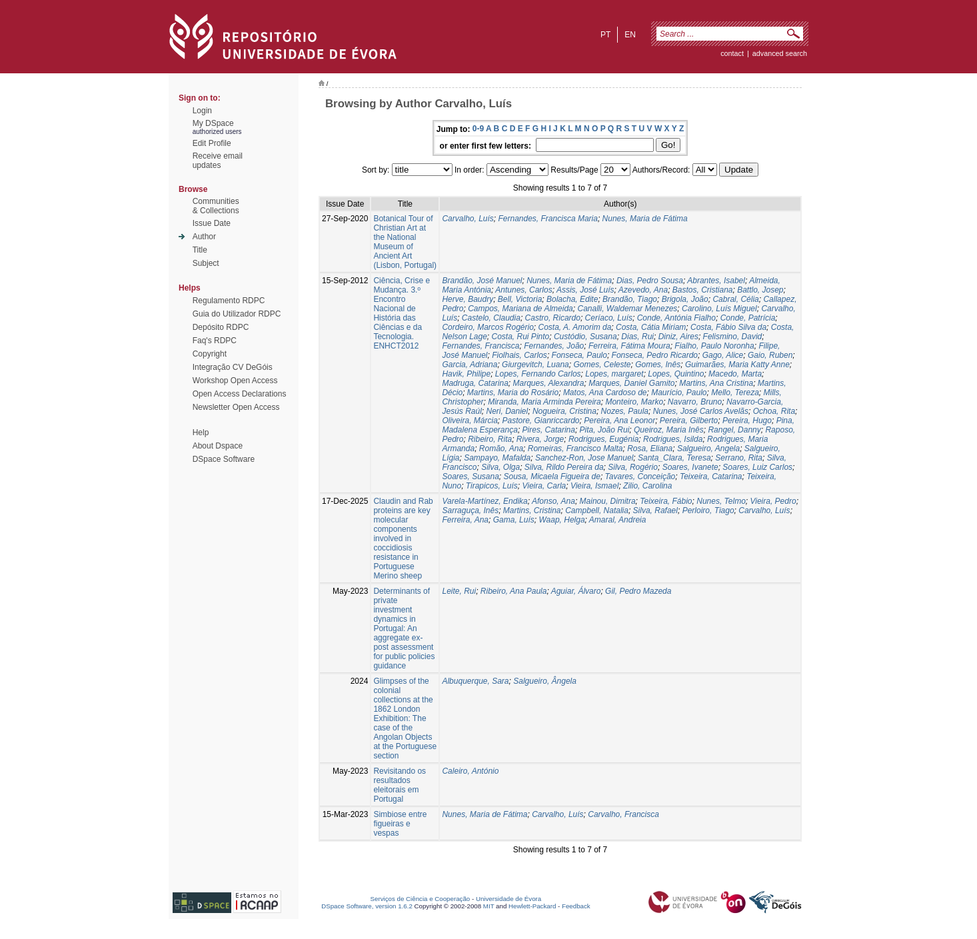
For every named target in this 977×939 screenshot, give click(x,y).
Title (200, 250)
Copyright (210, 354)
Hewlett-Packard (532, 906)
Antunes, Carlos (523, 290)
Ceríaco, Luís (608, 318)
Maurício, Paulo (678, 392)
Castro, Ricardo (552, 318)
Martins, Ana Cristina (716, 383)
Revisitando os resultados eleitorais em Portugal (399, 785)
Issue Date (212, 223)
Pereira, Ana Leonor (619, 420)
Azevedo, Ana (643, 290)
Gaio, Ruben (770, 355)
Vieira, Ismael (594, 485)
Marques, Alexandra (548, 383)
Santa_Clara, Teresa (674, 458)
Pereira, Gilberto (689, 420)
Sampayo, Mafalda (497, 458)
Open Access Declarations (240, 394)
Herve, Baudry (467, 299)
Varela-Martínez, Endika (484, 501)
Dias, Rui (637, 336)
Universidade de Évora (508, 898)
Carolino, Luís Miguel (719, 308)
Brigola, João (685, 299)
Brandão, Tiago (629, 299)
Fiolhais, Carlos (519, 355)
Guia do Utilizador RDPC (237, 314)
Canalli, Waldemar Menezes (627, 308)
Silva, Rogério (633, 467)
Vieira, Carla (544, 485)
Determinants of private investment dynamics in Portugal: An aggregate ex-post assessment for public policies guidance (404, 628)
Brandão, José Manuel (482, 280)
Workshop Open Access (235, 380)
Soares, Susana (470, 476)
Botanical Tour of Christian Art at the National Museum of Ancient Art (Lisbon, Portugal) (405, 242)
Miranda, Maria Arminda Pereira (544, 402)
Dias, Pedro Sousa (649, 280)
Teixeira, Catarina (711, 476)
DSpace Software (224, 459)
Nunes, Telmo (721, 501)
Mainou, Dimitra (608, 501)
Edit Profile (212, 143)
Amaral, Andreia (617, 519)
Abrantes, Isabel (716, 280)
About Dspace (218, 446)
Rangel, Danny (734, 430)
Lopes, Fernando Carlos (538, 374)
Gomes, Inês (657, 364)
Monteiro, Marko (634, 402)
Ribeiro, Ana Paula (514, 591)
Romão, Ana (501, 448)
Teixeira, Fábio (666, 501)
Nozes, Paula (624, 411)
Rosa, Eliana (649, 448)
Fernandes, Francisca (480, 346)
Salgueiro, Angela (708, 448)
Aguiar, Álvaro (576, 591)
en (630, 34)
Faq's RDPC (215, 340)
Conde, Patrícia (748, 318)
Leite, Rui (459, 591)
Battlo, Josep (760, 290)
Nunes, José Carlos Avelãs (700, 411)
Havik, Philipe (466, 374)
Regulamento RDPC (229, 300)
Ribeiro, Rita (490, 439)
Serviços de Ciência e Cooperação (421, 898)
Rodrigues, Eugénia (603, 439)
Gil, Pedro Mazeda (638, 591)
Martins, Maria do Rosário (512, 392)
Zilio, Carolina (647, 485)
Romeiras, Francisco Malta (575, 448)
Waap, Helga (561, 519)
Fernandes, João (554, 346)
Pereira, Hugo (747, 420)
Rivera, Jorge (540, 439)
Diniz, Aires (678, 336)
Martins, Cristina (532, 510)
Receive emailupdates (218, 160)
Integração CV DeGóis (233, 367)
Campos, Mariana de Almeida (520, 308)
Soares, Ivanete (690, 467)
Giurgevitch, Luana (535, 364)
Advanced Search (779, 53)
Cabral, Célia (735, 299)
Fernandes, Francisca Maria (548, 218)
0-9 (478, 128)
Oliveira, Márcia (469, 420)
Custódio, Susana (585, 336)
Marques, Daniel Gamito (631, 383)
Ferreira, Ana (465, 519)
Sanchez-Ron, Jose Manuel (584, 458)
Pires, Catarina (548, 430)
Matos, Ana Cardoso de (605, 392)
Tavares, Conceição (640, 476)
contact (732, 53)
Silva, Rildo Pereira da (564, 467)
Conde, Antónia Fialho (676, 318)
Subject (206, 263)
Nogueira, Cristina (564, 411)
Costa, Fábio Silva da (728, 327)
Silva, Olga (500, 467)
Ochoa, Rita (774, 411)
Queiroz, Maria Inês (669, 430)
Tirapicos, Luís (492, 485)
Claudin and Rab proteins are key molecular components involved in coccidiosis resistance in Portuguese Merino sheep (403, 538)
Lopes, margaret (614, 374)
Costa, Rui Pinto (521, 336)
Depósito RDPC (221, 327)
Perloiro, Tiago (708, 510)
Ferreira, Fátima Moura (629, 346)
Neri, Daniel (507, 411)
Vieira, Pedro (773, 501)
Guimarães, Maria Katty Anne (737, 364)
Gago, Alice (723, 355)
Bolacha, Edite (572, 299)
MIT (488, 906)
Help (201, 432)
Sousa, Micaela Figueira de (552, 476)
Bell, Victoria (520, 299)
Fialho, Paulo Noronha (714, 346)
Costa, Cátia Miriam (651, 327)
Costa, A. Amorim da (575, 327)
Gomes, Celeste (601, 364)
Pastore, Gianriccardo (540, 420)
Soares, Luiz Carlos (757, 467)
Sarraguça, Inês (470, 510)
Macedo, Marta (735, 374)
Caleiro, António (470, 771)
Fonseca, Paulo (579, 355)
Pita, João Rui (605, 430)
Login (202, 110)
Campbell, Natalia (596, 510)
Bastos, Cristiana (702, 290)
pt (605, 34)
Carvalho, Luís (467, 218)
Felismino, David (732, 336)
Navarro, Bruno (695, 402)
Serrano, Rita (738, 458)
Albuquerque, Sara (475, 681)
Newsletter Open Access (236, 407)
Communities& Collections (216, 206)
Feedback (576, 906)
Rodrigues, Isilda (672, 439)
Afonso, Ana (553, 501)
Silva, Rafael (655, 510)
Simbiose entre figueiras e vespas (400, 824)
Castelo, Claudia (491, 318)
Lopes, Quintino (676, 374)
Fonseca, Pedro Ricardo (655, 355)
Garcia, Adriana (469, 364)
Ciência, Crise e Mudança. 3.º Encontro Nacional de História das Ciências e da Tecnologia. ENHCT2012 (401, 313)
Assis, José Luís (585, 290)
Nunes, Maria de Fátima (645, 218)
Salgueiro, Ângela (544, 681)
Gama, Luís (513, 519)
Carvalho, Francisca (623, 814)
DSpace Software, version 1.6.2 (367, 906)
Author (204, 236)
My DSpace (213, 123)
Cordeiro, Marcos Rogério (487, 327)
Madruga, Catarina (475, 383)
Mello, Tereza (735, 392)
